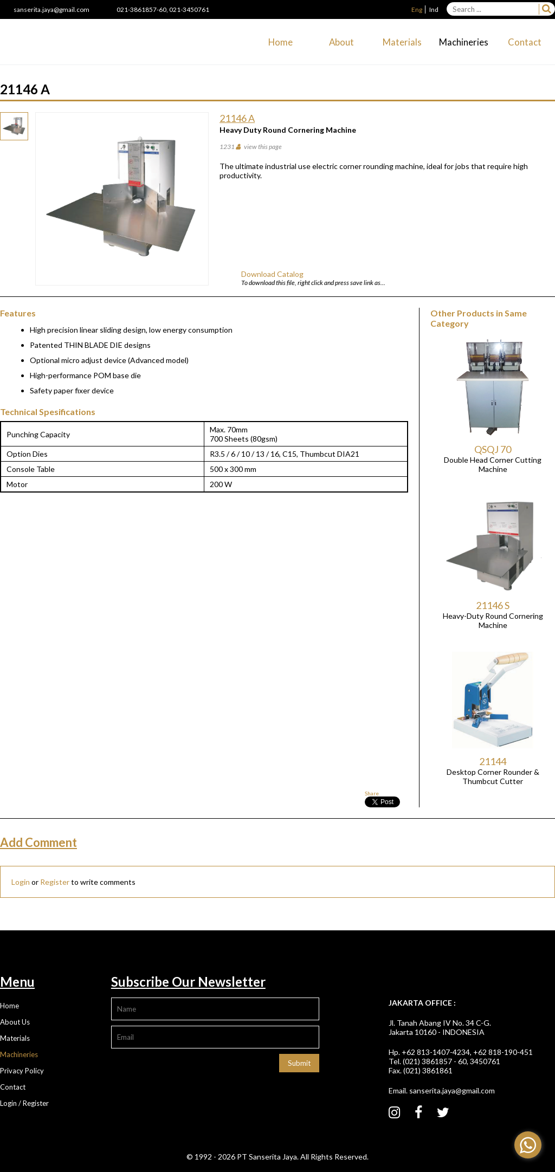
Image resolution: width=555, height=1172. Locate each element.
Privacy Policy (22, 1070)
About (341, 42)
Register (54, 881)
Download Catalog (272, 274)
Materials (402, 42)
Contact (524, 42)
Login (20, 881)
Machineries (463, 42)
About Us (15, 1022)
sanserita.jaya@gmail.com (51, 9)
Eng (416, 9)
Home (280, 42)
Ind (433, 9)
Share (372, 793)
